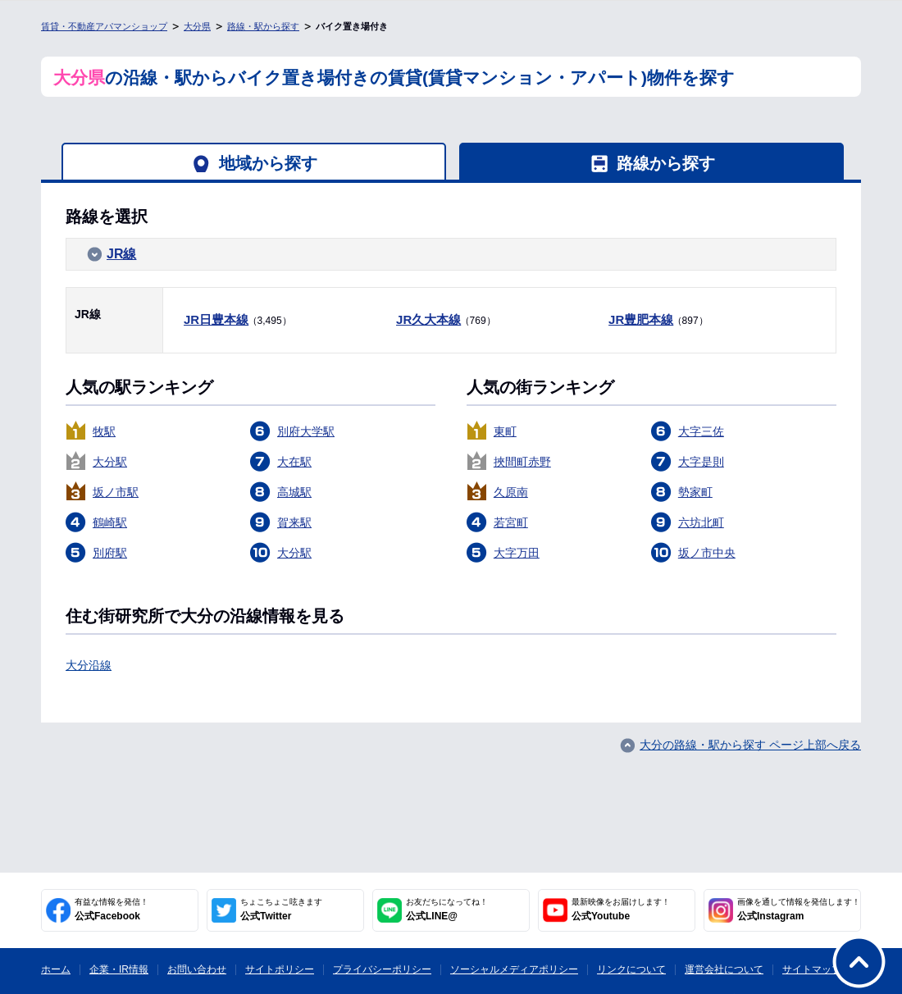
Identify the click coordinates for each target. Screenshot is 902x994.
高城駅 (294, 492)
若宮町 (511, 522)
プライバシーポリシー (382, 969)
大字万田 (517, 552)
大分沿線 (89, 665)
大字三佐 (701, 431)
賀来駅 (294, 522)
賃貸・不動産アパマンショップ (104, 26)
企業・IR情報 (118, 969)
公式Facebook (111, 909)
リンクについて (631, 969)
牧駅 (104, 431)
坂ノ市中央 (707, 552)
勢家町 (695, 492)
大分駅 (110, 461)
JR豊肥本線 (640, 319)
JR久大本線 (428, 319)
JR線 (121, 254)
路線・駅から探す (263, 26)
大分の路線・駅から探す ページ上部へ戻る (750, 744)
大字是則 (701, 461)
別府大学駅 (306, 431)
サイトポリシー (279, 969)
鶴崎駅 (110, 522)
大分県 (197, 26)
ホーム (56, 969)
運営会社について (724, 969)
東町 (505, 431)
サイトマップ (811, 969)
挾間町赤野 (522, 461)
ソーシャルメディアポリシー (514, 969)
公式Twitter (281, 909)
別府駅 (110, 552)
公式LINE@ (447, 909)
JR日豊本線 (216, 319)
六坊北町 (701, 522)
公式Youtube (621, 909)
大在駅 (294, 461)
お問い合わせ (196, 969)
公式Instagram (798, 909)
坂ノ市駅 (116, 492)
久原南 (511, 492)
